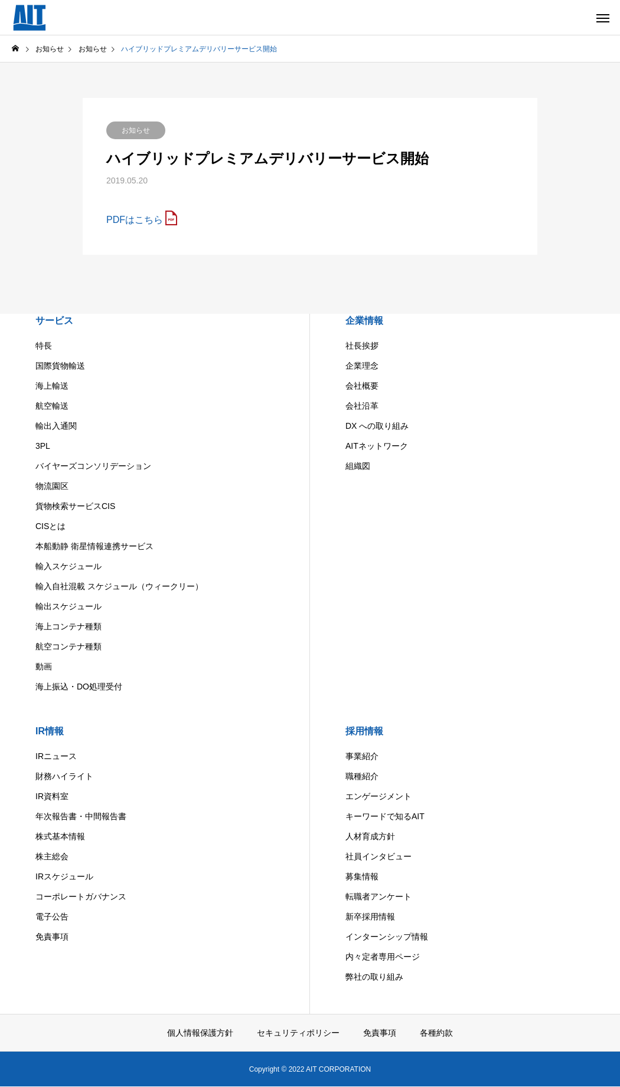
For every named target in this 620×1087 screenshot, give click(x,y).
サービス (54, 321)
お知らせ (136, 130)
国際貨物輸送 (60, 365)
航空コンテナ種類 (68, 646)
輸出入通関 (56, 426)
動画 (43, 666)
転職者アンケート (378, 896)
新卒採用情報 (370, 916)
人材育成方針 (370, 836)
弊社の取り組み (374, 976)
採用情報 (364, 731)
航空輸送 (51, 406)
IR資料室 (51, 796)
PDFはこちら (134, 220)
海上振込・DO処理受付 (78, 686)
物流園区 (51, 486)
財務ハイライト (64, 776)
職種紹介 (361, 776)
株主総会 (51, 856)
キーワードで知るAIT (385, 816)
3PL (42, 446)
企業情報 (364, 321)
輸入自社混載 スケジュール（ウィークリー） (119, 586)
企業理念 (361, 365)
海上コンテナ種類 (68, 626)
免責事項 (51, 936)
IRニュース (56, 756)
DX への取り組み (377, 426)
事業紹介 (361, 756)
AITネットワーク (376, 446)
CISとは (50, 526)
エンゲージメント (378, 796)
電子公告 (51, 916)
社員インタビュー (378, 856)
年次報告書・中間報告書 (80, 816)
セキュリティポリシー (298, 1032)
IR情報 (49, 731)
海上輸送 (51, 385)
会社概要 (361, 385)
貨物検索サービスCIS (75, 506)
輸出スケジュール (68, 606)
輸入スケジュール (68, 566)
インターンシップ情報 (386, 936)
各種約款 (436, 1032)
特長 (43, 345)
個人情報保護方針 (200, 1032)
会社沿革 (361, 406)
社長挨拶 (361, 345)
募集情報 (361, 876)
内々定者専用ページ (382, 956)
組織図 (357, 466)
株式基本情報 (60, 836)
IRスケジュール (64, 876)
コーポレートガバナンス (80, 896)
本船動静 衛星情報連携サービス (94, 546)
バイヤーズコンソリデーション (93, 466)
